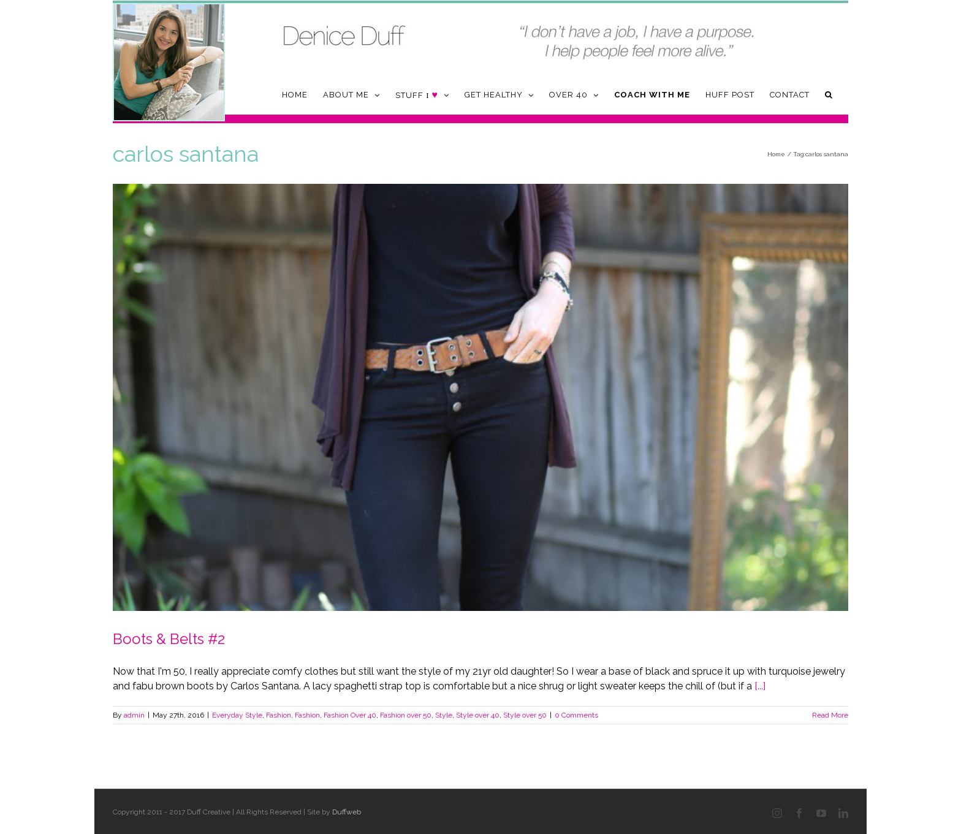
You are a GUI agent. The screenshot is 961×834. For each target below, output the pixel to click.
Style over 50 (525, 715)
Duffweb (346, 812)
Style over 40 (477, 715)
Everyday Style (237, 715)
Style (443, 715)
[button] (829, 95)
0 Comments (576, 715)
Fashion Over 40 (350, 715)
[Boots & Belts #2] (480, 397)
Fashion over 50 (405, 715)
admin (134, 715)
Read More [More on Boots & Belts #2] (830, 715)
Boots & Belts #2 (169, 639)
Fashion (278, 715)
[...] (759, 686)
